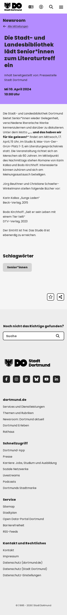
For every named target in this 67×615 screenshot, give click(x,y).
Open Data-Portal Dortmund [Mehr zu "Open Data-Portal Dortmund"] (23, 519)
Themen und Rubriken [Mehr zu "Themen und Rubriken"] (18, 413)
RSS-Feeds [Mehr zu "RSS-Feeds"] (10, 532)
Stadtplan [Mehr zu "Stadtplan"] (10, 513)
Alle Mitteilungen (16, 26)
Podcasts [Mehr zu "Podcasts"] (9, 482)
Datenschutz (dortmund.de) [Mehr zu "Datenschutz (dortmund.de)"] (23, 563)
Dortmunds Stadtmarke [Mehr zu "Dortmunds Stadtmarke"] (19, 488)
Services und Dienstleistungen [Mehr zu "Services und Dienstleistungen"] (24, 407)
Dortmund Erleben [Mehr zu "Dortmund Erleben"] (16, 425)
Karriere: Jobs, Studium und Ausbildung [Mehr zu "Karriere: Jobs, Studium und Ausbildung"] (30, 463)
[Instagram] (16, 379)
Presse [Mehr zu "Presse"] (7, 457)
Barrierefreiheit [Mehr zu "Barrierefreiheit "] (13, 525)
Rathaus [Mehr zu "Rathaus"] (8, 432)
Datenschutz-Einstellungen (22, 575)
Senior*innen (17, 267)
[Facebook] (6, 379)
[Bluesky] (36, 379)
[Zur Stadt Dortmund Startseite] (13, 6)
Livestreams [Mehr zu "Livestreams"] (11, 475)
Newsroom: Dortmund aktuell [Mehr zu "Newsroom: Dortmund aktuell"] (23, 419)
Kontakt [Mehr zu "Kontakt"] (8, 550)
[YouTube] (46, 379)
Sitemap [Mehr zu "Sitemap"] (9, 506)
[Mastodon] (26, 379)
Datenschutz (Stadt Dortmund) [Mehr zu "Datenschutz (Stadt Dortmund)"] (25, 569)
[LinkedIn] (56, 379)
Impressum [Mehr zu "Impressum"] (11, 556)
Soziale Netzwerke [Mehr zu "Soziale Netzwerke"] (15, 469)
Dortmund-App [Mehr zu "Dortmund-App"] (14, 450)
